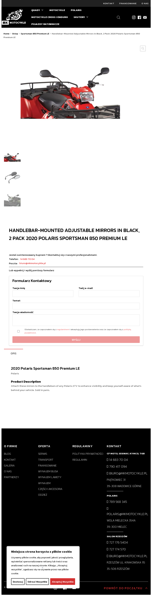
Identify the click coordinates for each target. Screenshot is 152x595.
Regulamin (79, 460)
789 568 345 (117, 502)
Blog (7, 454)
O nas (145, 3)
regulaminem (63, 329)
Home (6, 34)
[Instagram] (134, 18)
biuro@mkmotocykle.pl (32, 264)
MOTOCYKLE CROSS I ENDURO (49, 17)
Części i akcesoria (50, 489)
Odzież (42, 495)
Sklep (15, 34)
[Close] (42, 567)
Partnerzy (11, 478)
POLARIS (76, 10)
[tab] (13, 353)
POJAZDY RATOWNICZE (45, 24)
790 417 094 (117, 466)
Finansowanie (128, 3)
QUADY (37, 10)
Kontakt (108, 3)
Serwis (42, 454)
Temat (76, 304)
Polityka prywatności (87, 454)
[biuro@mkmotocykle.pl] (145, 18)
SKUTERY (81, 17)
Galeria (9, 466)
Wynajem (44, 483)
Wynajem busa (48, 472)
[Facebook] (139, 18)
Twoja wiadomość (76, 319)
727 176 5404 (117, 542)
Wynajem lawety (49, 478)
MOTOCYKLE (57, 10)
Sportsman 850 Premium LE (35, 34)
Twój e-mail (109, 291)
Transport (45, 460)
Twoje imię (43, 291)
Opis (13, 354)
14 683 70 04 (27, 259)
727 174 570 (116, 549)
